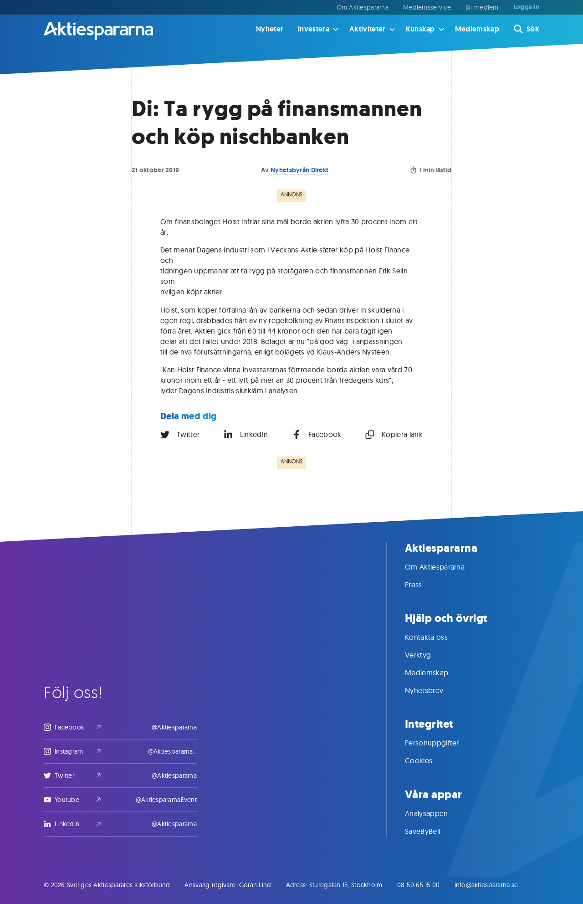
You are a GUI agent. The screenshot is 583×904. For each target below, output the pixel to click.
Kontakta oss (435, 637)
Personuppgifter (441, 742)
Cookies (427, 760)
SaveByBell (431, 831)
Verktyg (427, 654)
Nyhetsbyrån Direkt (299, 170)
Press (422, 584)
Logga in (526, 7)
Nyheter (269, 29)
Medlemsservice (427, 7)
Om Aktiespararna (363, 7)
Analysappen (435, 813)
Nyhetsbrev (433, 690)
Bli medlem (482, 7)
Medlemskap (477, 29)
